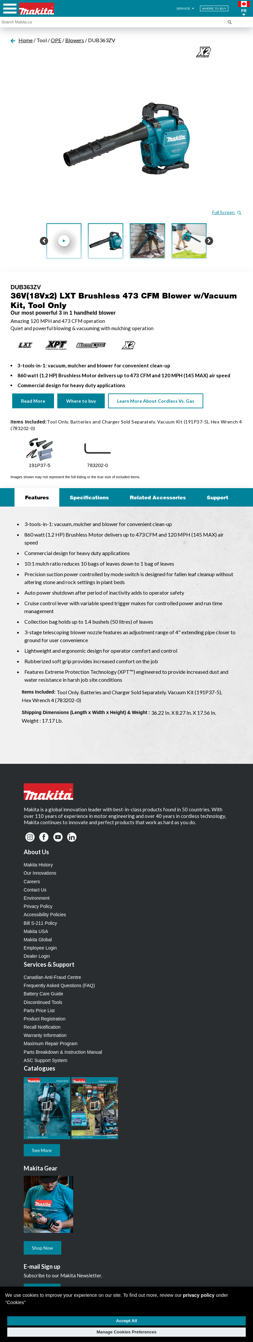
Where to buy (81, 401)
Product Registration (45, 1018)
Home (25, 40)
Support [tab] (217, 497)
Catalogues (39, 1068)
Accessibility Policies (45, 914)
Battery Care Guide (43, 993)
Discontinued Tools (43, 1002)
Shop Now (42, 1248)
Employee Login (40, 948)
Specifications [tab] (89, 497)
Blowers (74, 40)
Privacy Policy (38, 906)
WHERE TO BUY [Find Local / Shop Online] (214, 8)
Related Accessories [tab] (158, 497)
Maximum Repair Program (50, 1043)
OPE (56, 40)
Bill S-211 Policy (40, 923)
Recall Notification (42, 1027)
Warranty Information (45, 1035)
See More (42, 1150)
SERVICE (185, 8)
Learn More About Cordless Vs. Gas (155, 401)
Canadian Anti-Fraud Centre (52, 977)
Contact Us (35, 889)
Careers (32, 881)
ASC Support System (45, 1060)
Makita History (38, 864)
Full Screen (226, 212)
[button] (244, 8)
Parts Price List (39, 1010)
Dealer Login (37, 956)
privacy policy (198, 1295)
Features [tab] (37, 497)
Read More (33, 401)
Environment (37, 898)
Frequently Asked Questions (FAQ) (59, 985)
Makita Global (38, 939)
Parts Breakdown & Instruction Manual (63, 1052)
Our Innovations (40, 873)
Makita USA (36, 931)
